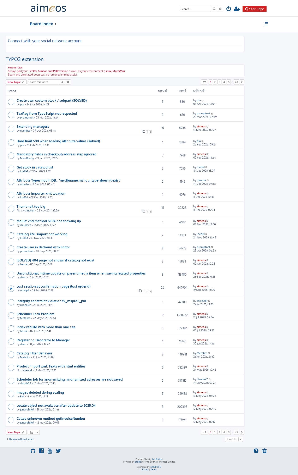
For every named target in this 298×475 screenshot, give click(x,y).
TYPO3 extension (25, 59)
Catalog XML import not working (42, 234)
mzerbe (24, 184)
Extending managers (33, 127)
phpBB (138, 461)
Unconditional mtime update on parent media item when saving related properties (81, 273)
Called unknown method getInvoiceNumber (51, 418)
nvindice (25, 130)
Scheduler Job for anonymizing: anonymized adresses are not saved (70, 379)
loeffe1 (24, 171)
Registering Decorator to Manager (43, 340)
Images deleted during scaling (40, 392)
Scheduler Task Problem (35, 314)
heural (24, 264)
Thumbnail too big (31, 206)
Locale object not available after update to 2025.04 (56, 405)
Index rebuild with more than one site (46, 327)
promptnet (27, 117)
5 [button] (229, 82)
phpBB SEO (155, 467)
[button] (204, 81)
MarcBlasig (27, 158)
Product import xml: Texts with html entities (51, 366)
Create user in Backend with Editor (43, 247)
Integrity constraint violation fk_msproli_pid (51, 301)
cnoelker (25, 304)
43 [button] (236, 82)
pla (22, 104)
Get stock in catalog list (35, 167)
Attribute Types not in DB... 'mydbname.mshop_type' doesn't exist (68, 180)
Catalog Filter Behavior (34, 353)
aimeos (201, 126)
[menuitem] (228, 9)
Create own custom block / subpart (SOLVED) (52, 100)
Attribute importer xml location (41, 193)
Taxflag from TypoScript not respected (47, 113)
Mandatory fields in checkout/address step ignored (56, 154)
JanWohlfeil (27, 409)
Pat (22, 396)
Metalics (25, 318)
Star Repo (254, 9)
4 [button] (224, 82)
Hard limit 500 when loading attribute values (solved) (58, 141)
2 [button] (215, 82)
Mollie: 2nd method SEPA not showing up (49, 221)
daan (23, 277)
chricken (29, 210)
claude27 (25, 225)
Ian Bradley (157, 459)
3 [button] (219, 82)
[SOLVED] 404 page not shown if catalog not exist (55, 260)
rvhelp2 (24, 290)
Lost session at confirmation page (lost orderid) (53, 286)
